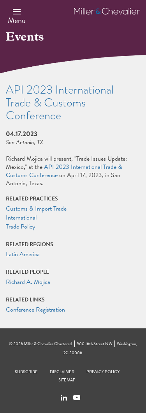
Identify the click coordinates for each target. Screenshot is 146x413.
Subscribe (26, 372)
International (21, 217)
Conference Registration (35, 309)
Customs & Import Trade (36, 208)
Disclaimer (62, 372)
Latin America (23, 254)
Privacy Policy (103, 372)
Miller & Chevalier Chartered (48, 343)
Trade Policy (20, 226)
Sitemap (67, 380)
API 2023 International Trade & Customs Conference (64, 171)
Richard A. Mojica (28, 282)
